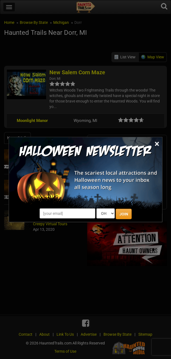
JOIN (123, 214)
